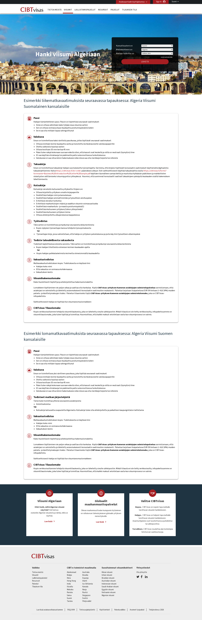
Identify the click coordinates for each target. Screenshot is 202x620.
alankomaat (71, 571)
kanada (85, 585)
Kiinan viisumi (107, 571)
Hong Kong (71, 579)
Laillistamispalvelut (85, 9)
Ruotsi (85, 591)
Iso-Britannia (87, 582)
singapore (86, 594)
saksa (69, 594)
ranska (70, 591)
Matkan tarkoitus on (125, 52)
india (69, 582)
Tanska (70, 599)
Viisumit (68, 9)
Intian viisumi (107, 573)
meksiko (70, 588)
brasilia (85, 573)
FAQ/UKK (71, 608)
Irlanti (84, 579)
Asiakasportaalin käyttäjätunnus (131, 1)
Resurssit (103, 9)
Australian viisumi (109, 579)
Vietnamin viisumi (108, 591)
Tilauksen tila (129, 9)
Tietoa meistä (54, 9)
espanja (85, 576)
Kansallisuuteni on (124, 44)
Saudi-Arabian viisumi (110, 585)
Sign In (159, 1)
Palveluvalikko (119, 608)
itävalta (70, 585)
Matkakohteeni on (124, 48)
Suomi (174, 1)
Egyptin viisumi (108, 588)
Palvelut (115, 9)
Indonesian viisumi (109, 582)
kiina (69, 576)
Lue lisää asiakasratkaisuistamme (49, 608)
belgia (69, 573)
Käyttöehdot (104, 608)
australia (85, 571)
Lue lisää (48, 520)
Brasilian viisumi (108, 576)
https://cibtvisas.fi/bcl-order (68, 169)
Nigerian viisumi (108, 594)
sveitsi (85, 596)
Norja (84, 588)
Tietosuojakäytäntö (87, 608)
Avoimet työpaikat (137, 608)
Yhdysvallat (86, 599)
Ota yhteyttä (141, 571)
